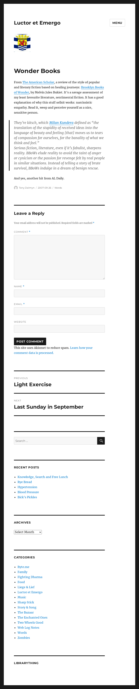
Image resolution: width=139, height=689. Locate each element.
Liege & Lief (26, 587)
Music (22, 597)
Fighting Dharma (30, 577)
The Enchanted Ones (32, 617)
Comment (22, 231)
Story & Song (27, 607)
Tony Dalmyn (27, 187)
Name (19, 286)
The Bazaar (26, 612)
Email (19, 304)
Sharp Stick (26, 602)
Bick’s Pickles (27, 497)
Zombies (24, 638)
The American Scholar (38, 82)
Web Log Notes (28, 627)
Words (58, 187)
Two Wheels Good (30, 622)
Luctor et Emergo (37, 23)
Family (22, 572)
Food (21, 582)
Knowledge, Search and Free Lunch (43, 477)
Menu (117, 23)
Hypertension (27, 487)
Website (20, 321)
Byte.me (23, 567)
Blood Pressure (28, 492)
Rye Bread (25, 482)
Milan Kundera (61, 122)
